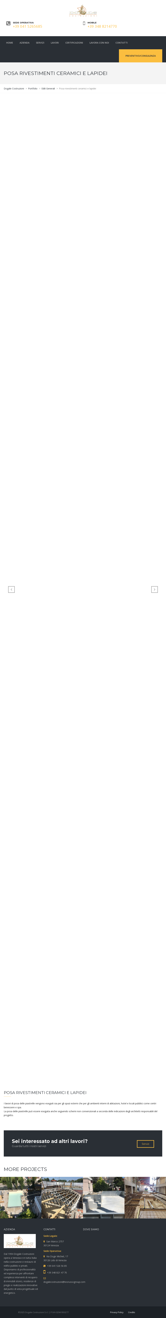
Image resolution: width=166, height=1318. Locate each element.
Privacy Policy (117, 1312)
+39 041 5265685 (27, 26)
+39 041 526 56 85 (57, 1265)
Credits (131, 1312)
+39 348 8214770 (102, 26)
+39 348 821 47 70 (57, 1272)
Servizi (145, 1143)
